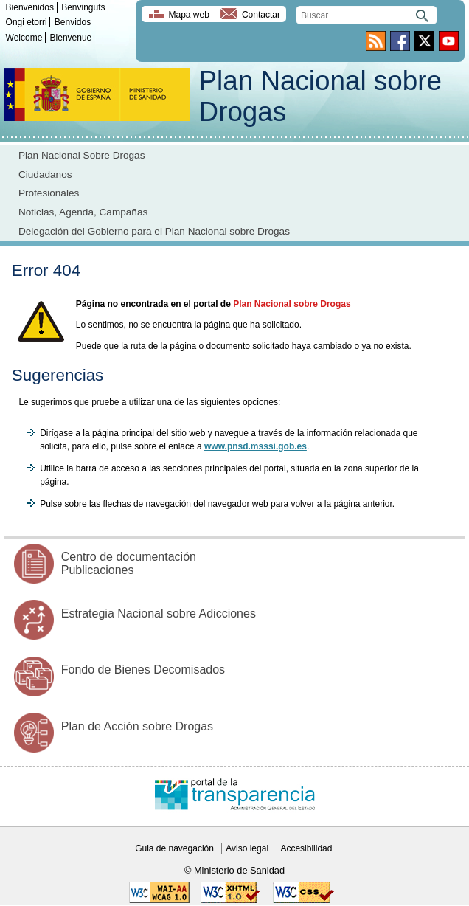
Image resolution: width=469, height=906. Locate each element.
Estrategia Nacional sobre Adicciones (158, 613)
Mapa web (189, 15)
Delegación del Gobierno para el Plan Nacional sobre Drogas (154, 231)
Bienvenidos (30, 7)
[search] (366, 15)
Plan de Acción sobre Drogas (137, 726)
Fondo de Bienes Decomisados (143, 669)
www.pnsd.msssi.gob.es (255, 446)
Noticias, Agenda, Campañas (82, 212)
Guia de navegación (174, 848)
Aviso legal (247, 848)
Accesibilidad (306, 848)
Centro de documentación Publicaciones (128, 563)
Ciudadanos (45, 174)
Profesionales (48, 192)
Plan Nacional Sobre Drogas (81, 155)
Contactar (261, 15)
